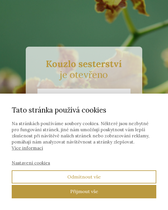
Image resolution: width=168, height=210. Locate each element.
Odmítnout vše (84, 177)
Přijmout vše (84, 191)
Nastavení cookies (31, 163)
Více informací (27, 148)
